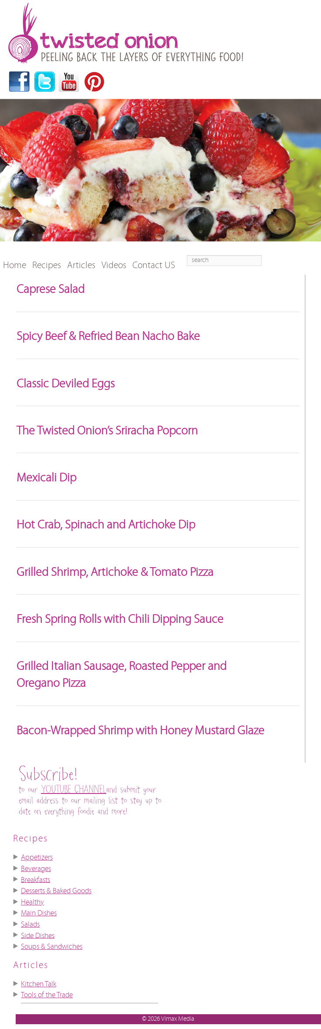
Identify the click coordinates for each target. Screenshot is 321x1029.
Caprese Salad (50, 289)
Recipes (46, 265)
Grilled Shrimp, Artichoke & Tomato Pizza (115, 572)
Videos (113, 265)
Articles (81, 265)
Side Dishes (37, 935)
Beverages (36, 868)
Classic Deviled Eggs (66, 384)
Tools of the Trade (47, 995)
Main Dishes (39, 913)
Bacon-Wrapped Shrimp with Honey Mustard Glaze (140, 731)
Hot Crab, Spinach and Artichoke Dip (106, 525)
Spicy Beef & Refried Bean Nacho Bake (108, 336)
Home (14, 265)
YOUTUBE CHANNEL (73, 790)
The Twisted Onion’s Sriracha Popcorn (107, 431)
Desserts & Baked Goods (56, 891)
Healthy (32, 902)
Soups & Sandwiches (51, 946)
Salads (30, 924)
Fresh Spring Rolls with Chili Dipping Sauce (120, 619)
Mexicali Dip (46, 478)
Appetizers (37, 857)
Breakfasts (35, 879)
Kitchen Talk (38, 984)
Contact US (153, 265)
